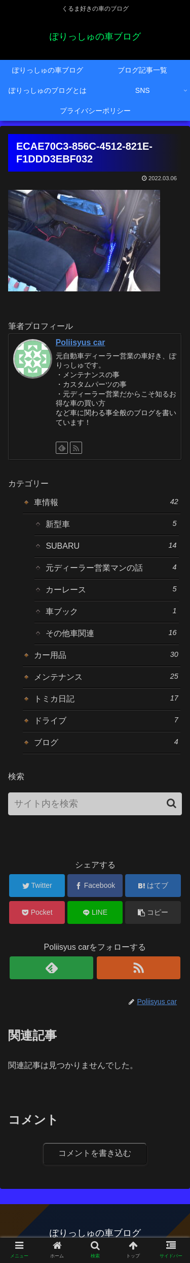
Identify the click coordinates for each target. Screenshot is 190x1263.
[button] (171, 803)
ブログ (106, 742)
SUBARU (111, 545)
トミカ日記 (106, 698)
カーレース (111, 589)
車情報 (106, 502)
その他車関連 (111, 633)
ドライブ (106, 720)
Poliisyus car (80, 342)
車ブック (111, 611)
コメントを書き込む (94, 1153)
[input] (95, 803)
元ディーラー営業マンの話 (111, 567)
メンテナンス (106, 676)
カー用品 (106, 654)
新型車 (111, 523)
